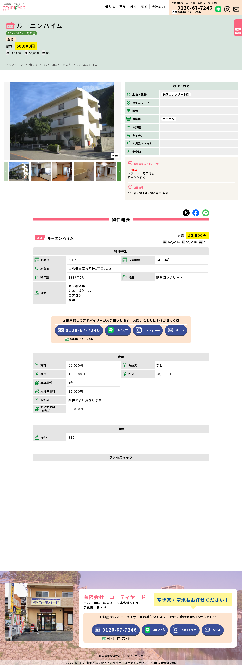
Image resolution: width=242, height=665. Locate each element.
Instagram (148, 330)
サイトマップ (135, 656)
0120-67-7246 (79, 331)
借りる (33, 65)
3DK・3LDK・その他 (57, 65)
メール (176, 330)
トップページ (14, 65)
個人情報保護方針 (110, 656)
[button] (119, 171)
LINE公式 (118, 330)
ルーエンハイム (87, 65)
